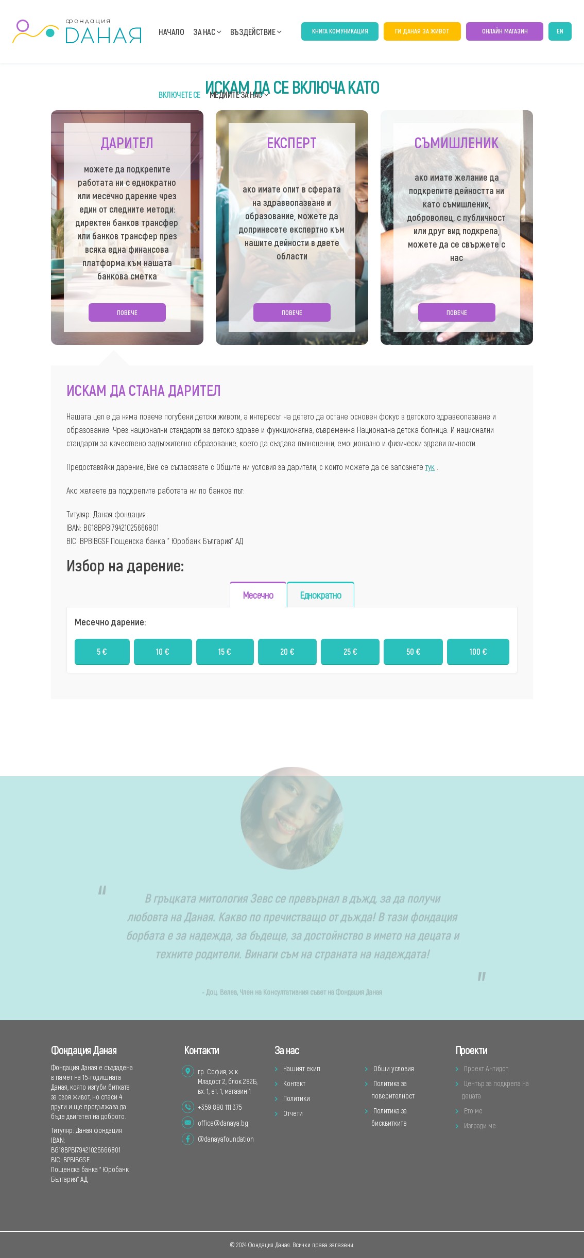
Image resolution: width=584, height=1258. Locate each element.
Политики (296, 1098)
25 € (350, 653)
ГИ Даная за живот (422, 31)
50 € (413, 653)
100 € (478, 653)
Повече (127, 313)
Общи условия (393, 1068)
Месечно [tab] (258, 596)
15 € (224, 653)
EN (560, 31)
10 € (162, 653)
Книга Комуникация (340, 31)
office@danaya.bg (223, 1123)
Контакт (294, 1083)
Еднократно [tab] (320, 596)
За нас (204, 32)
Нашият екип (301, 1068)
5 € (102, 653)
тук (430, 468)
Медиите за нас (236, 94)
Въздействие (253, 32)
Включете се (179, 94)
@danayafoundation (226, 1138)
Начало (171, 32)
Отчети (293, 1113)
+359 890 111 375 (220, 1107)
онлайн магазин (505, 31)
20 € (287, 653)
